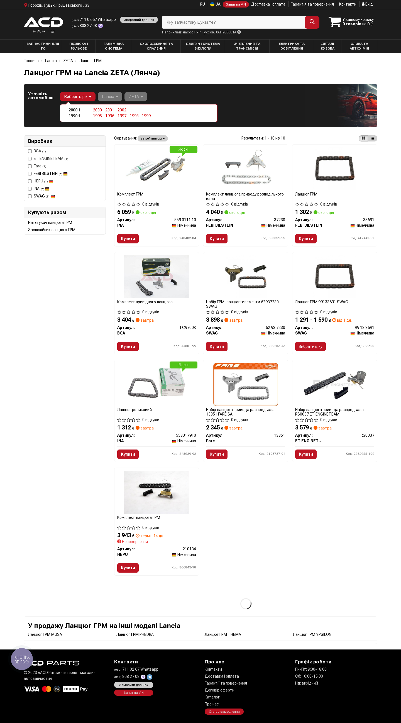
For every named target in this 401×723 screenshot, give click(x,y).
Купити (128, 238)
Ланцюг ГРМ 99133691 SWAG (321, 302)
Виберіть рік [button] (77, 96)
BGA (37, 151)
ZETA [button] (136, 96)
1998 (134, 116)
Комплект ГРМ (130, 194)
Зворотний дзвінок (139, 20)
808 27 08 (85, 25)
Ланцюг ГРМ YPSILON (312, 634)
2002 (122, 110)
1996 (109, 116)
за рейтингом (153, 138)
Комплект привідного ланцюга (145, 302)
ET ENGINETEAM (48, 158)
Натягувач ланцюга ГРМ (50, 222)
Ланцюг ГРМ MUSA (45, 634)
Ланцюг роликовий (134, 409)
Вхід (367, 4)
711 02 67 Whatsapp (94, 19)
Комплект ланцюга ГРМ (138, 517)
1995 (97, 116)
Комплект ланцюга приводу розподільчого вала (245, 196)
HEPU (40, 181)
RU (202, 4)
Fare (37, 166)
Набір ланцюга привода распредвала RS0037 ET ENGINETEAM (329, 411)
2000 (97, 110)
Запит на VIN (236, 4)
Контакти (347, 4)
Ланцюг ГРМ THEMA (223, 634)
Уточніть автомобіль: (41, 95)
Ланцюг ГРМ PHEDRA (135, 634)
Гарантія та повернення (312, 4)
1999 (146, 116)
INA (42, 188)
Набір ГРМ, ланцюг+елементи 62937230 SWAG (242, 304)
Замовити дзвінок (133, 685)
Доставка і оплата (268, 4)
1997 (122, 116)
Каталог (212, 697)
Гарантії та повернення (226, 683)
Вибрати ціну (310, 346)
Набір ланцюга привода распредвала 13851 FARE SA (240, 411)
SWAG (44, 196)
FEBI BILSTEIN (51, 173)
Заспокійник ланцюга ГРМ (51, 230)
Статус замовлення (224, 712)
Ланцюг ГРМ (306, 194)
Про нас (212, 704)
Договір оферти (219, 690)
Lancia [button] (110, 96)
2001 (109, 110)
